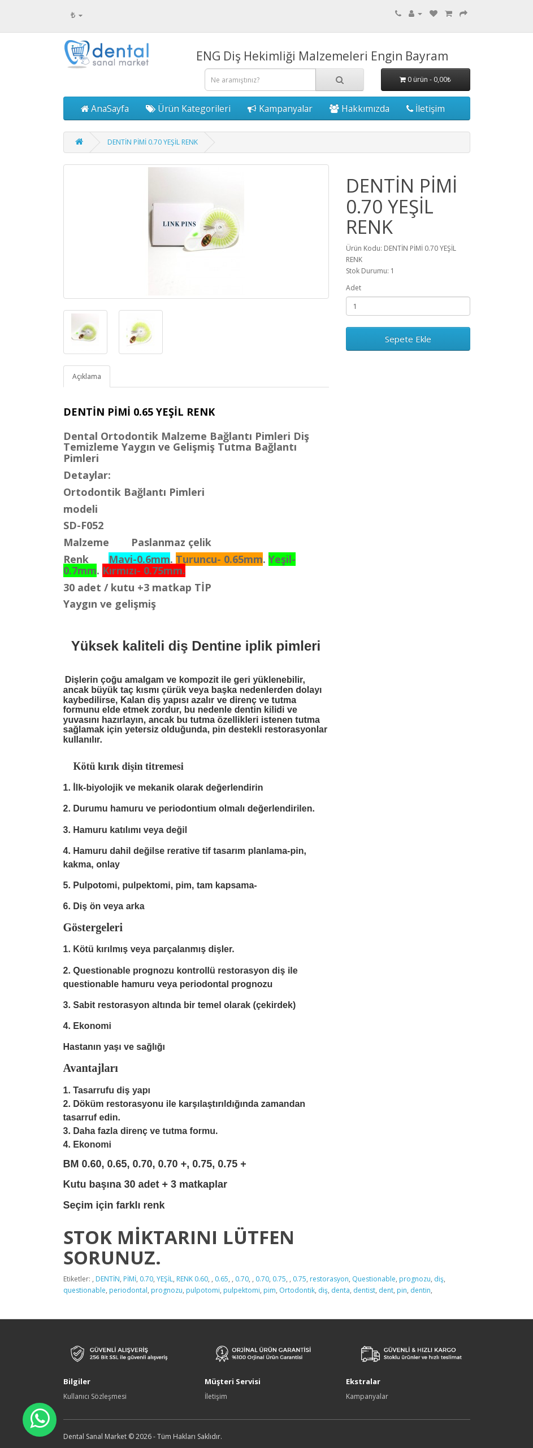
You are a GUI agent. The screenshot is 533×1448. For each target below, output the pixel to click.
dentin (420, 1290)
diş (439, 1279)
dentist (364, 1290)
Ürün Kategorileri (188, 108)
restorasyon (329, 1279)
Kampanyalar (280, 108)
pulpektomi (241, 1290)
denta (340, 1290)
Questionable (374, 1279)
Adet (353, 288)
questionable (84, 1290)
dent (386, 1290)
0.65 (221, 1279)
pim (269, 1290)
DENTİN (108, 1279)
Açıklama (86, 376)
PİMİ (129, 1279)
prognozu (415, 1279)
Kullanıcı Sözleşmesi (95, 1396)
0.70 (146, 1279)
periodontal (128, 1290)
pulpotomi (203, 1290)
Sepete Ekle (408, 338)
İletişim (425, 108)
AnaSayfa (105, 108)
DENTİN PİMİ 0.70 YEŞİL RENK (152, 142)
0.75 (279, 1279)
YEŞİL (165, 1279)
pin (402, 1290)
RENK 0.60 (192, 1279)
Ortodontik (297, 1290)
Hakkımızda (359, 108)
